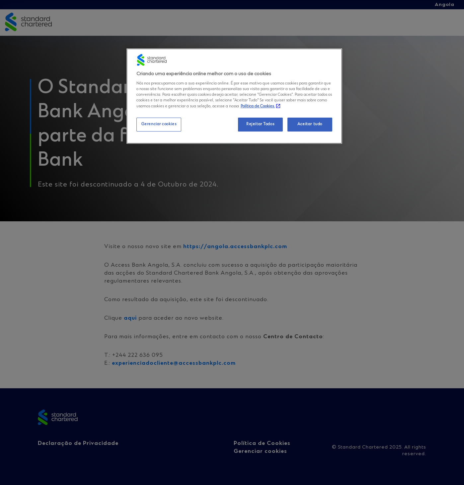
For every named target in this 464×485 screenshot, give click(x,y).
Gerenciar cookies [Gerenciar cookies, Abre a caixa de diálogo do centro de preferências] (159, 124)
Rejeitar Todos (260, 124)
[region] (234, 96)
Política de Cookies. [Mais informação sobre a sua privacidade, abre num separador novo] (258, 106)
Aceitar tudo (309, 124)
